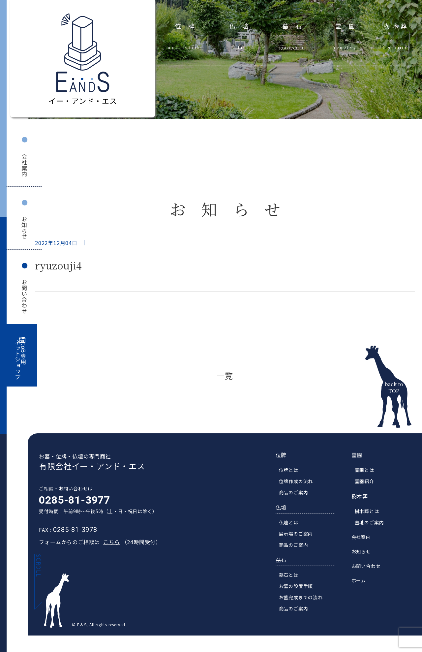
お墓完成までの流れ (305, 598)
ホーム (362, 581)
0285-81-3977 (70, 500)
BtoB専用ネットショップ (21, 359)
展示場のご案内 (300, 534)
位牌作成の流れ (300, 482)
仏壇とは (292, 523)
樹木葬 (396, 25)
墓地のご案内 (373, 523)
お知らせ (24, 227)
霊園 (348, 25)
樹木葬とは (371, 512)
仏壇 (242, 25)
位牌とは (292, 470)
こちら (107, 542)
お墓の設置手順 (300, 586)
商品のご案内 (297, 493)
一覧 (225, 375)
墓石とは (292, 575)
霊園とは (368, 470)
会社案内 (24, 165)
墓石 (295, 25)
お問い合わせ (24, 296)
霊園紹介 (368, 482)
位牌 (188, 25)
